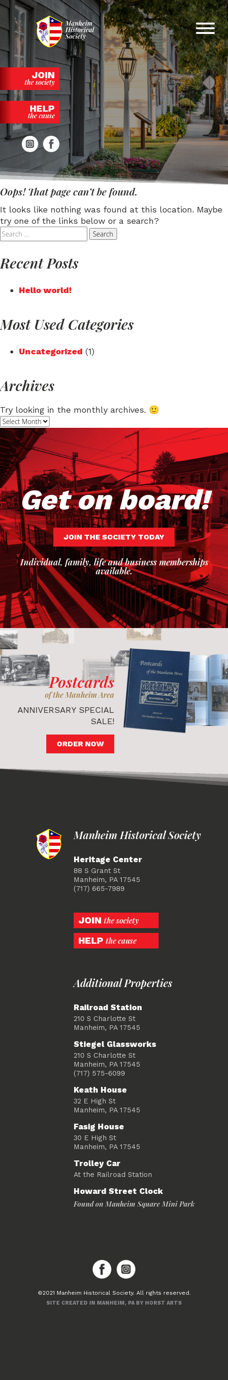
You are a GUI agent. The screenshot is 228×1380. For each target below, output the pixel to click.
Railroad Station (108, 1007)
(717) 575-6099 (99, 1073)
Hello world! (45, 290)
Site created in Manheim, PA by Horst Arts (114, 1303)
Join (30, 78)
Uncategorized (51, 351)
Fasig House (99, 1126)
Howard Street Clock (118, 1191)
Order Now (80, 743)
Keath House (100, 1090)
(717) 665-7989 (99, 888)
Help (30, 111)
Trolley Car (97, 1163)
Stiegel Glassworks (115, 1044)
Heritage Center (108, 859)
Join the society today (114, 536)
